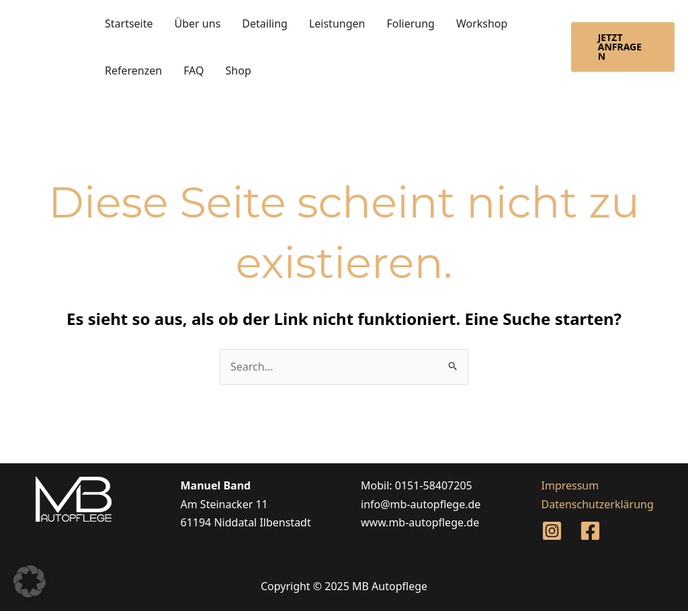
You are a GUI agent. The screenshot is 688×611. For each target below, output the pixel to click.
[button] (623, 47)
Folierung (410, 23)
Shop (238, 70)
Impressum (570, 485)
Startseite (129, 23)
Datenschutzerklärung (598, 504)
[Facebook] (590, 530)
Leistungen (337, 23)
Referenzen (133, 70)
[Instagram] (552, 530)
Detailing (265, 23)
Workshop (481, 23)
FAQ (193, 70)
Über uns (198, 23)
